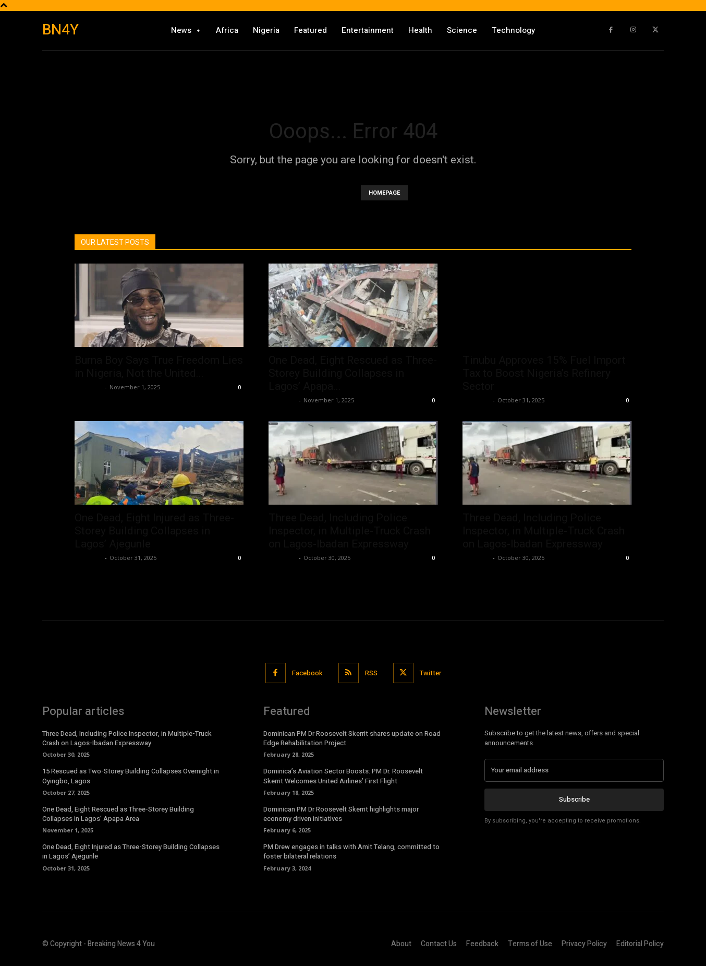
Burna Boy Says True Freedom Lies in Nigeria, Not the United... (159, 366)
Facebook (307, 673)
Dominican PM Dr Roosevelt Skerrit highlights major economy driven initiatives (341, 814)
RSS (371, 673)
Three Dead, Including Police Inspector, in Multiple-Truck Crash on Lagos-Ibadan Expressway (350, 530)
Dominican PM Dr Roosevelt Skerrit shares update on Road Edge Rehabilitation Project (352, 738)
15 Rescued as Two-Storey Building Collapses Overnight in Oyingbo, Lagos (130, 775)
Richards (88, 387)
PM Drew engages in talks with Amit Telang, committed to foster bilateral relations (351, 851)
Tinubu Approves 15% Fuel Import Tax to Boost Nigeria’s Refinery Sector (544, 373)
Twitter (430, 673)
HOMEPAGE (384, 192)
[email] (574, 770)
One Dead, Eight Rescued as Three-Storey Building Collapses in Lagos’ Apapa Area (118, 814)
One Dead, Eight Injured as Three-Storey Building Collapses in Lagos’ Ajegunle (154, 530)
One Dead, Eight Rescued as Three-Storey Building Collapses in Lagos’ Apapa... (353, 373)
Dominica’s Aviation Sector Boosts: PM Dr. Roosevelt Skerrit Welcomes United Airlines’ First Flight (343, 775)
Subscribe (574, 799)
